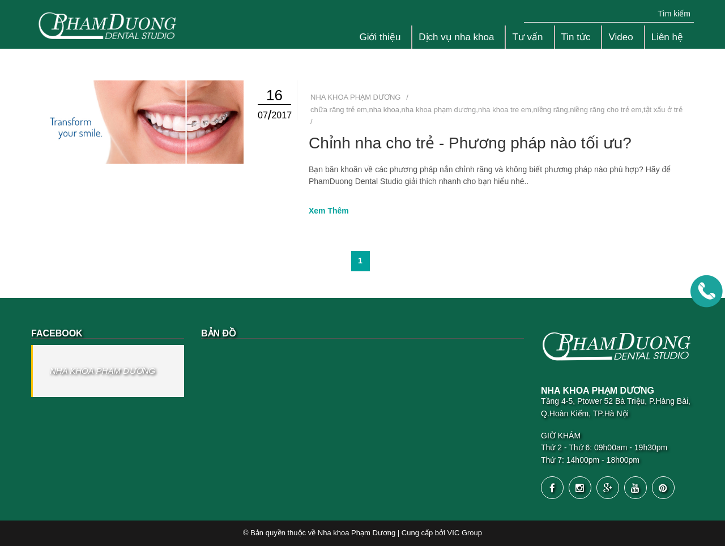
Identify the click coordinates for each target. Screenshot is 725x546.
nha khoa (384, 109)
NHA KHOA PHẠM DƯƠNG (102, 371)
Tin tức (576, 37)
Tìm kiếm (674, 13)
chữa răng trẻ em (338, 109)
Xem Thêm (329, 210)
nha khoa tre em (504, 109)
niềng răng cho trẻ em (605, 109)
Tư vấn (527, 37)
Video (620, 37)
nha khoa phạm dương (439, 109)
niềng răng (550, 109)
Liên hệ (667, 37)
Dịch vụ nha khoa (456, 37)
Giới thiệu (379, 37)
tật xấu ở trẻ (663, 109)
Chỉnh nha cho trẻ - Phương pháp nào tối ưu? (470, 143)
